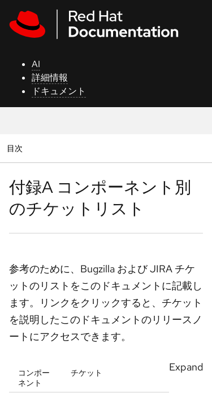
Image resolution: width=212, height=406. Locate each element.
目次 (16, 148)
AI (36, 64)
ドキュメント (59, 91)
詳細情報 (50, 77)
